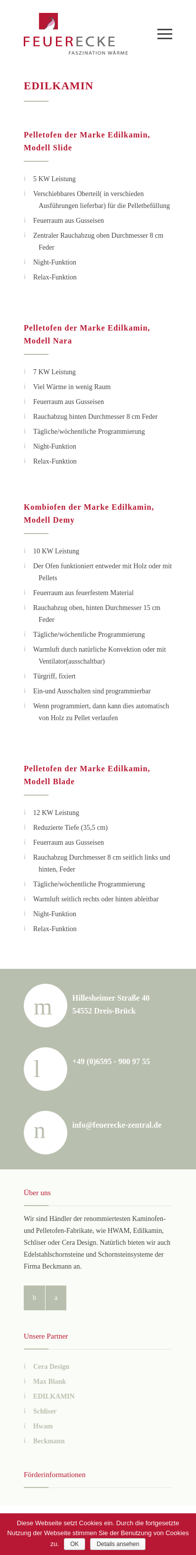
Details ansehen (118, 1544)
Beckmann (49, 1441)
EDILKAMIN (54, 1396)
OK (74, 1544)
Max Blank (49, 1381)
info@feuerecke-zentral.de (116, 1125)
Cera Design (51, 1366)
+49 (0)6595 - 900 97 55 (111, 1061)
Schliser (44, 1411)
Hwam (43, 1426)
